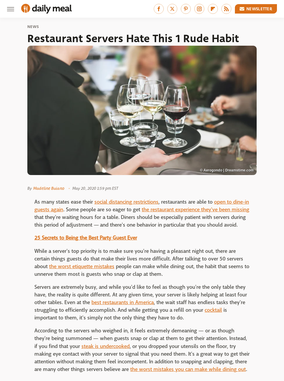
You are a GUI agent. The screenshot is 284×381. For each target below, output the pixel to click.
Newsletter (256, 9)
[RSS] (226, 9)
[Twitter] (172, 9)
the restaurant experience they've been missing (195, 209)
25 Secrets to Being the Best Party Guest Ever (85, 238)
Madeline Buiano (48, 188)
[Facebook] (159, 9)
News (33, 27)
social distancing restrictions (126, 202)
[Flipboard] (213, 9)
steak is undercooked (105, 346)
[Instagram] (199, 9)
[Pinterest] (186, 9)
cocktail (213, 310)
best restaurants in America (122, 302)
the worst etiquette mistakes (81, 266)
